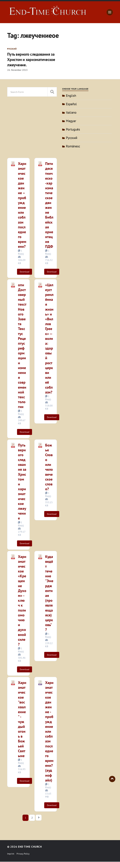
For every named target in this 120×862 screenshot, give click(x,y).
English (71, 96)
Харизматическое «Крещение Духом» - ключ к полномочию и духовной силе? (22, 600)
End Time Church (30, 847)
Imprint (10, 854)
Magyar (71, 121)
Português (73, 129)
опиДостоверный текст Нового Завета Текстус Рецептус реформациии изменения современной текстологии (22, 346)
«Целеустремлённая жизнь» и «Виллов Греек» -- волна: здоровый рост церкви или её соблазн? (49, 339)
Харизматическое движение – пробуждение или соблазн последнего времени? (22, 205)
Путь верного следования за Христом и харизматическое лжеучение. (32, 60)
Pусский (12, 49)
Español (71, 104)
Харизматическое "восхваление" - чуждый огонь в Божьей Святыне (22, 719)
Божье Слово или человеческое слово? (49, 467)
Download (24, 271)
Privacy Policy (23, 854)
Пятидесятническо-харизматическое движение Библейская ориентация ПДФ (49, 205)
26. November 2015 (17, 70)
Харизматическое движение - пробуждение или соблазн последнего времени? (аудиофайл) (49, 731)
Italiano (71, 113)
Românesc (73, 146)
